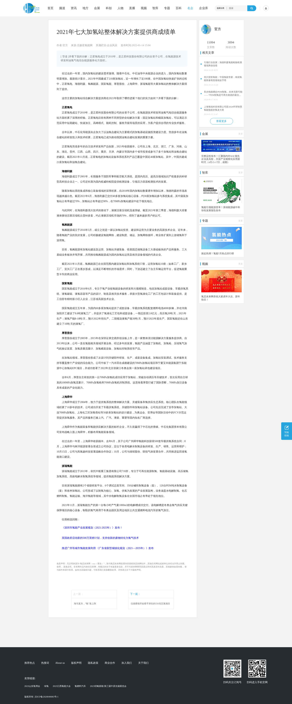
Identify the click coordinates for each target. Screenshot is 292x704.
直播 (132, 8)
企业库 (203, 8)
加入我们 (126, 663)
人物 (120, 8)
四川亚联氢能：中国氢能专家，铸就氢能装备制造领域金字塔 (223, 79)
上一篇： (78, 594)
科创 (109, 8)
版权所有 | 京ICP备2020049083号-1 (41, 696)
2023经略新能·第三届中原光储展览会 (108, 686)
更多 (240, 133)
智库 (155, 8)
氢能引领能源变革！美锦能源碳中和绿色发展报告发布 (220, 209)
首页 (50, 8)
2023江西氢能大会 (62, 686)
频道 (62, 8)
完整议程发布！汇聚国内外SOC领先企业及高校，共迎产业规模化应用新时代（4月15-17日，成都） (220, 159)
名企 (190, 8)
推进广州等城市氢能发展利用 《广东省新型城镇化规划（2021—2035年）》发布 (108, 548)
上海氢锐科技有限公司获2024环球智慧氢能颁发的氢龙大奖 (223, 108)
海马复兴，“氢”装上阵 (85, 603)
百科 (179, 8)
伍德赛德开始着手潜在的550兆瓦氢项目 (150, 603)
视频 (144, 8)
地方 (85, 8)
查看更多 (221, 121)
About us (60, 663)
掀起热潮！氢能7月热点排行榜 (217, 253)
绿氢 (46, 686)
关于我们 (143, 663)
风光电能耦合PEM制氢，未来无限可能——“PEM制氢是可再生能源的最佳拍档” (223, 94)
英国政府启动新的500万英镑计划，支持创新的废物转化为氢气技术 (100, 538)
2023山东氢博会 (32, 686)
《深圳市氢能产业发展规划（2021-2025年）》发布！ (92, 527)
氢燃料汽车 (80, 686)
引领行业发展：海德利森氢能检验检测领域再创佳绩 (223, 64)
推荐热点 (29, 663)
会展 (97, 8)
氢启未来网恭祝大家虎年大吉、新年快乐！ (220, 298)
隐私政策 (93, 663)
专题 (167, 8)
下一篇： (135, 594)
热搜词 (45, 663)
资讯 (74, 8)
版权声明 (76, 663)
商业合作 (110, 663)
